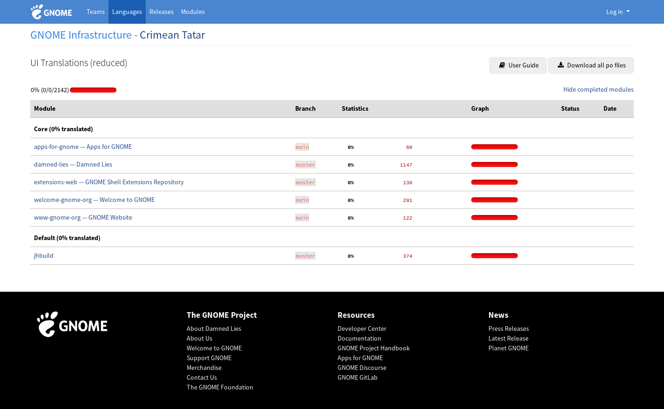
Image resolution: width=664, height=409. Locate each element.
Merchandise (204, 367)
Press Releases (508, 328)
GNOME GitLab (358, 377)
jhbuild (44, 255)
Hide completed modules (598, 89)
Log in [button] (615, 11)
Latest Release (508, 338)
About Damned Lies (214, 328)
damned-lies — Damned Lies (73, 164)
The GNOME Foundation (220, 387)
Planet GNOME (508, 348)
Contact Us (202, 377)
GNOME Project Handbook (374, 348)
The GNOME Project (222, 315)
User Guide (519, 65)
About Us (199, 338)
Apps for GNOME (360, 358)
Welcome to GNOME (214, 348)
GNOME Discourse (362, 367)
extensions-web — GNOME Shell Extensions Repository (109, 182)
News (498, 315)
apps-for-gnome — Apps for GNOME (83, 146)
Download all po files (592, 65)
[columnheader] (160, 109)
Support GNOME (209, 358)
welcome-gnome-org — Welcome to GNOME (94, 199)
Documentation (359, 338)
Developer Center (362, 328)
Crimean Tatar (172, 34)
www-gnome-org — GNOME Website (83, 217)
